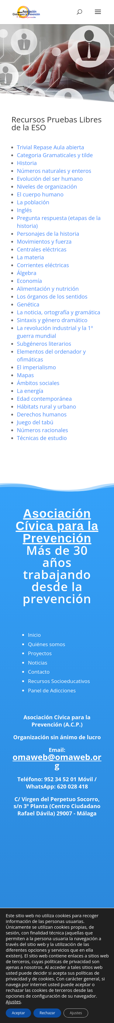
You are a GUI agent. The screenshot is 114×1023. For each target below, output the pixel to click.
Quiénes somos (46, 644)
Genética (28, 304)
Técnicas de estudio (42, 438)
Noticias (37, 662)
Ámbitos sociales (38, 383)
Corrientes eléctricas (43, 265)
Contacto (39, 671)
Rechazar (47, 1012)
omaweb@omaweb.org (56, 761)
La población (33, 202)
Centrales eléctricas (42, 249)
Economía (29, 280)
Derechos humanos (42, 414)
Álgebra (26, 273)
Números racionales (42, 430)
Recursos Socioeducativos (59, 681)
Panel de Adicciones (52, 690)
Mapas (25, 375)
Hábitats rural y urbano (46, 406)
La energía (30, 390)
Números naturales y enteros (54, 170)
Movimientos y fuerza (44, 241)
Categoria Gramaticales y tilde (55, 155)
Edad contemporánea (44, 398)
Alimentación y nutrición (48, 288)
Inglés (24, 210)
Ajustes (13, 1001)
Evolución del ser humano (50, 178)
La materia (30, 257)
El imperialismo (36, 367)
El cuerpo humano (40, 194)
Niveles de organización (47, 186)
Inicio (34, 634)
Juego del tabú (35, 422)
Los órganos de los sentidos (52, 296)
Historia (27, 163)
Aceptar (18, 1012)
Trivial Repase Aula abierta (50, 147)
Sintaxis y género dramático (52, 320)
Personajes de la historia (48, 233)
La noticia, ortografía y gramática (58, 312)
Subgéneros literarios (44, 343)
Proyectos (40, 653)
